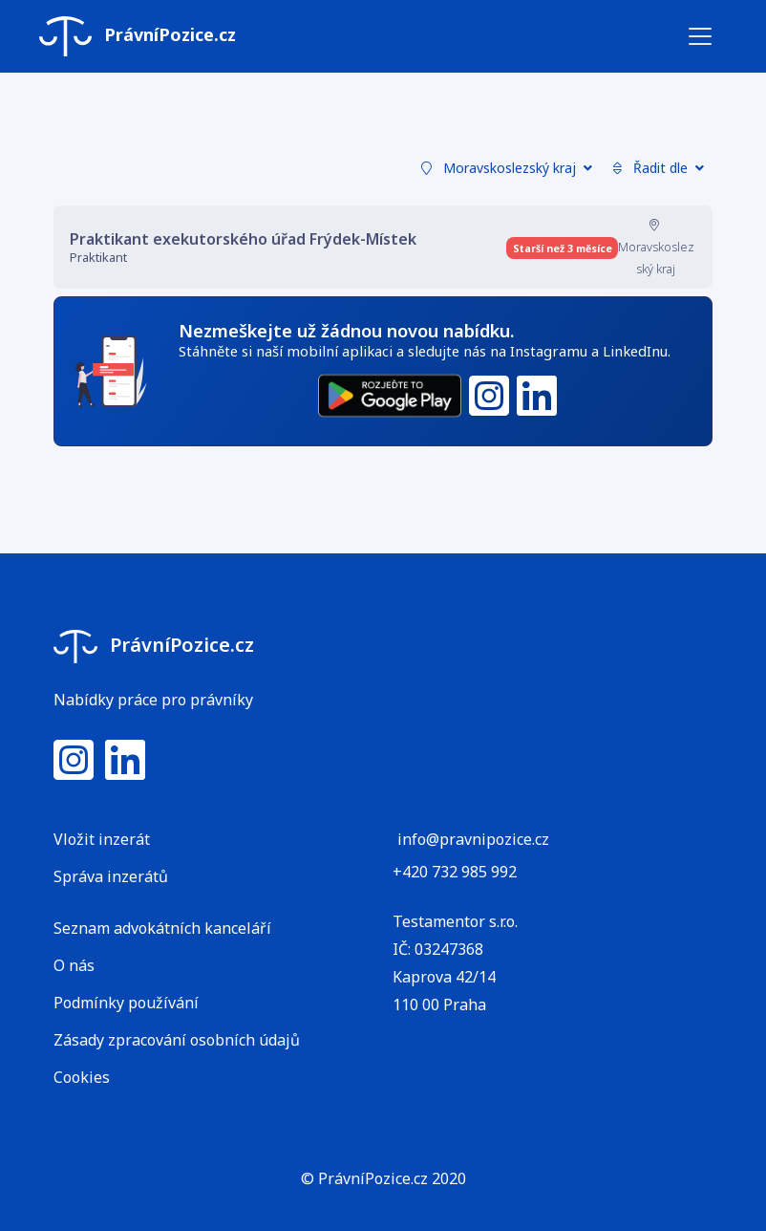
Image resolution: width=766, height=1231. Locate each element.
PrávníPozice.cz (137, 36)
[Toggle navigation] (700, 36)
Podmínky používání (126, 1002)
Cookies (81, 1077)
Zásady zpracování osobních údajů (176, 1039)
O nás (74, 965)
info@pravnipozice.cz (473, 839)
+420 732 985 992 (455, 871)
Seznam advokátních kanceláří (162, 928)
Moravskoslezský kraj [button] (506, 168)
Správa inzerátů (110, 876)
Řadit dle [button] (658, 168)
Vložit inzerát (101, 839)
